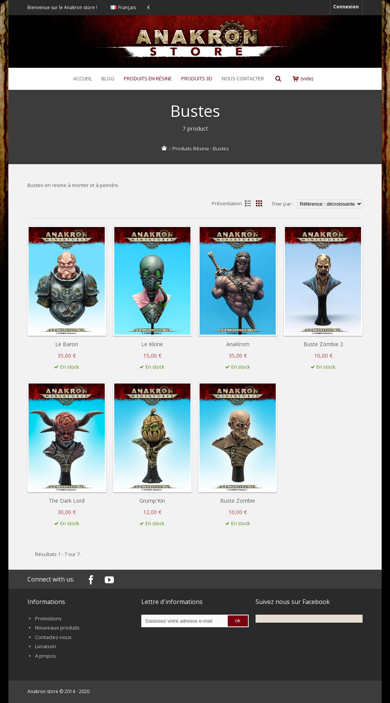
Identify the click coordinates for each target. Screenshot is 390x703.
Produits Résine (191, 148)
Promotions (48, 618)
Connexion (346, 6)
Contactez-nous (53, 637)
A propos (45, 655)
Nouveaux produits (57, 627)
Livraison (45, 646)
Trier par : (283, 203)
